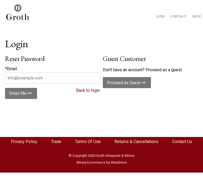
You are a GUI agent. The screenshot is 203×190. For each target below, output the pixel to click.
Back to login (88, 90)
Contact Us (182, 141)
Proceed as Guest (127, 82)
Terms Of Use (88, 141)
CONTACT (178, 16)
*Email (11, 68)
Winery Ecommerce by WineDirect (101, 162)
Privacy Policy (24, 141)
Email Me (21, 93)
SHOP (196, 16)
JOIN (160, 16)
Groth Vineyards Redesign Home (17, 12)
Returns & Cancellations (136, 141)
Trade (56, 141)
